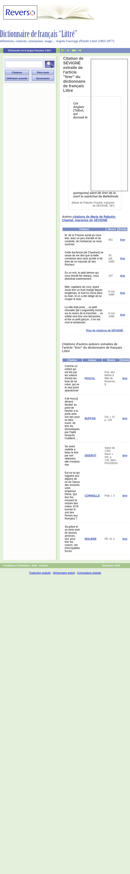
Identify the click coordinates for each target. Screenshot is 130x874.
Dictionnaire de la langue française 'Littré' (29, 50)
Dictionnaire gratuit (64, 572)
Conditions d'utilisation (16, 565)
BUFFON (90, 418)
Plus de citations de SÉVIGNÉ (104, 330)
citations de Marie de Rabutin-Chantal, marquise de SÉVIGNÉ (89, 218)
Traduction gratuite (40, 572)
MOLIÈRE (91, 538)
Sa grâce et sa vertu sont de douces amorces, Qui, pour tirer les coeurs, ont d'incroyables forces (72, 539)
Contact (43, 565)
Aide (34, 565)
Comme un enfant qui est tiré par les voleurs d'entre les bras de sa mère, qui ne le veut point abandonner (72, 378)
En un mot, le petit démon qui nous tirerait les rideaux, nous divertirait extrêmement (82, 275)
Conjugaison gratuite (89, 572)
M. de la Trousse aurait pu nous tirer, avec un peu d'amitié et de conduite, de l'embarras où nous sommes (83, 240)
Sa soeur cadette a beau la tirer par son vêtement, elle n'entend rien (72, 455)
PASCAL (90, 378)
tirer (122, 239)
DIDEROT (90, 455)
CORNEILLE (92, 495)
